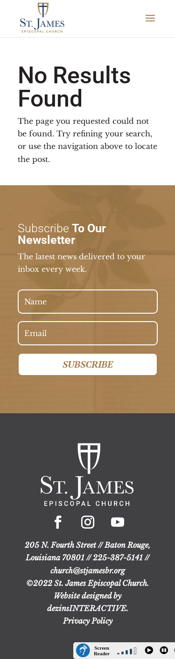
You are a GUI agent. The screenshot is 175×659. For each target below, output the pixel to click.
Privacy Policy (87, 620)
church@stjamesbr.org (87, 570)
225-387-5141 (118, 557)
